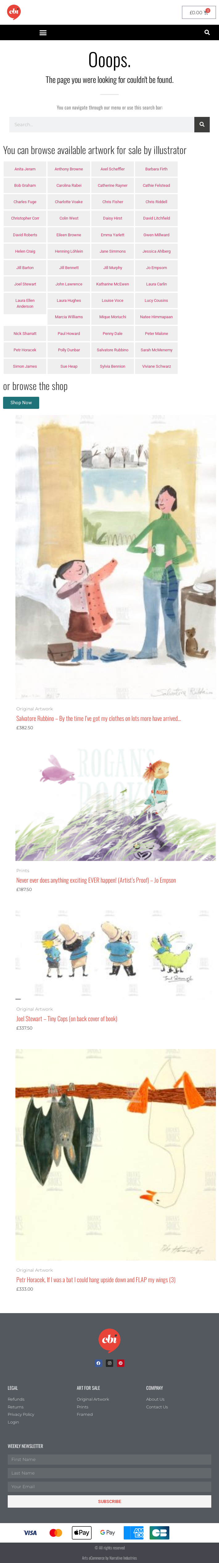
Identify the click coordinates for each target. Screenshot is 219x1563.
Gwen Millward (156, 235)
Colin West (69, 218)
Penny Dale (112, 333)
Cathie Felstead (156, 185)
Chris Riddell (156, 201)
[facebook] (98, 1363)
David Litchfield (156, 218)
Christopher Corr (25, 218)
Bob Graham (25, 185)
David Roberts (25, 235)
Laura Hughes (69, 300)
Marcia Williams (69, 317)
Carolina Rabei (68, 185)
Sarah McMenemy (156, 350)
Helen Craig (25, 251)
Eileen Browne (68, 235)
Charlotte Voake (69, 201)
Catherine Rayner (112, 185)
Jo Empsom (156, 267)
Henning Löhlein (69, 251)
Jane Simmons (113, 251)
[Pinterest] (120, 1363)
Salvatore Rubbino (112, 350)
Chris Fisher (112, 201)
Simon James (25, 366)
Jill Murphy (112, 267)
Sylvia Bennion (112, 366)
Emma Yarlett (112, 235)
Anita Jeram (24, 169)
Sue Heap (68, 366)
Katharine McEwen (112, 284)
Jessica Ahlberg (157, 251)
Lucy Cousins (156, 300)
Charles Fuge (25, 201)
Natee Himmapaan (156, 317)
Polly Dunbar (69, 350)
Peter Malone (156, 333)
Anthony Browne (69, 169)
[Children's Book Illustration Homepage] (109, 1341)
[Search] (202, 124)
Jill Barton (25, 267)
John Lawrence (69, 284)
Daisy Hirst (112, 218)
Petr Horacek (25, 350)
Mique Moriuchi (112, 317)
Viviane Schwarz (156, 366)
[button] (43, 32)
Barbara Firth (156, 169)
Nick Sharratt (25, 333)
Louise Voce (112, 300)
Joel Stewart (25, 284)
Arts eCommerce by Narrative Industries (109, 1558)
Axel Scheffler (113, 169)
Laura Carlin (156, 284)
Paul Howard (69, 333)
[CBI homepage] (14, 12)
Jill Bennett (69, 267)
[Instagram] (109, 1363)
